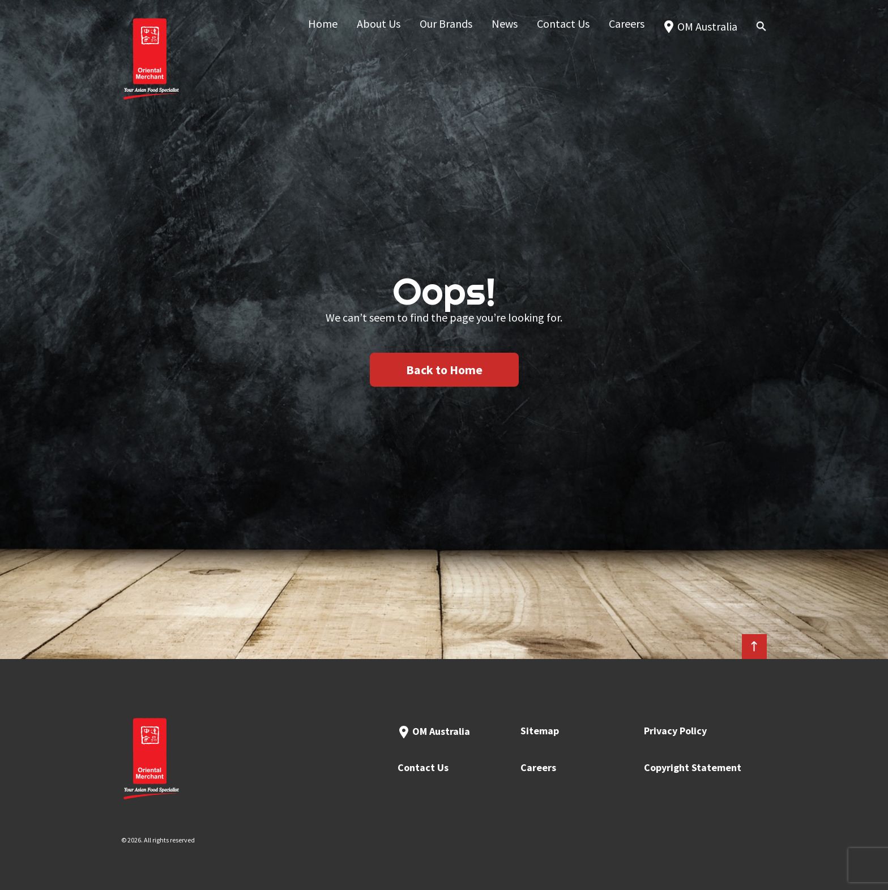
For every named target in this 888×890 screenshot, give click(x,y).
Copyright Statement (692, 767)
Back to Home (444, 370)
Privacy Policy (675, 730)
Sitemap (539, 730)
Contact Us (423, 767)
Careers (538, 767)
